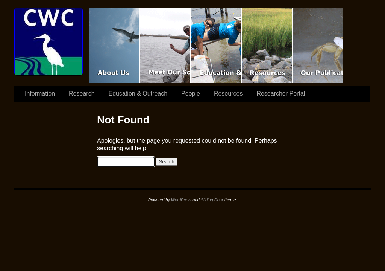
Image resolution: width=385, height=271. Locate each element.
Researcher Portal (280, 93)
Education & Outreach (216, 45)
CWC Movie (114, 45)
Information (40, 93)
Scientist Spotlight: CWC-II (165, 45)
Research (81, 93)
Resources (267, 45)
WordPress (181, 200)
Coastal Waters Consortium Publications (318, 45)
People (190, 93)
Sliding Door (212, 200)
